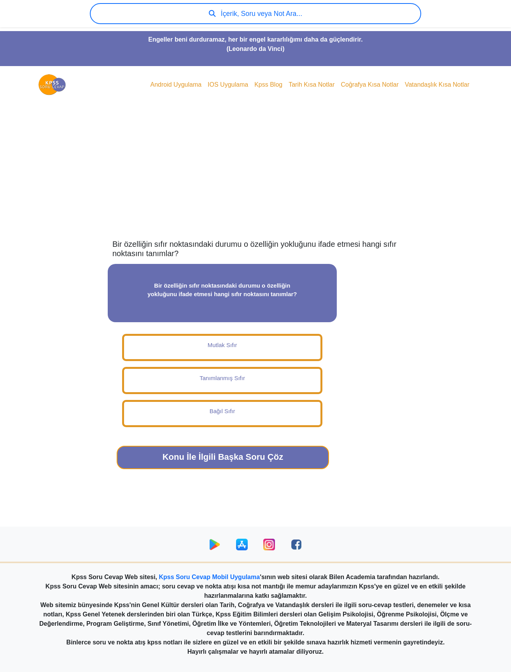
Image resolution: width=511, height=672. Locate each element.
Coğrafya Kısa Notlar (370, 84)
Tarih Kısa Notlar (311, 84)
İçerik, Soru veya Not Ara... (255, 13)
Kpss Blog (268, 84)
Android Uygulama (175, 84)
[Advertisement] (255, 177)
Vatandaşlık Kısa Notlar (437, 84)
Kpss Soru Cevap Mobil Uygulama (209, 577)
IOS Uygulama (228, 84)
